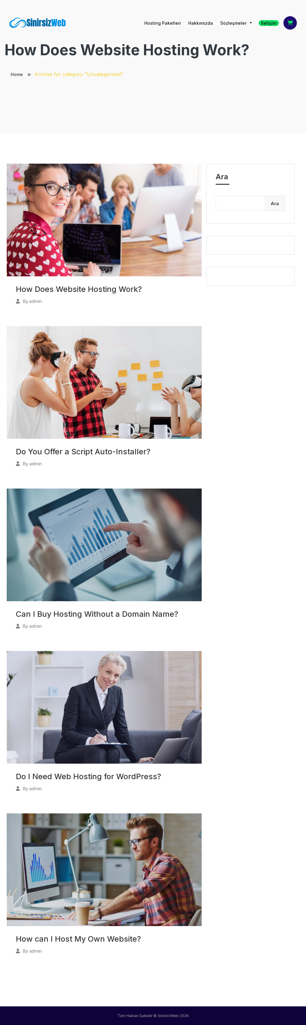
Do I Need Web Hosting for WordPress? (88, 776)
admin (35, 301)
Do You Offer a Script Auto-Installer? (83, 451)
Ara (222, 176)
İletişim (268, 23)
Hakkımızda (200, 23)
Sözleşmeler (233, 23)
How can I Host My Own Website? (78, 938)
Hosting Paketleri (162, 23)
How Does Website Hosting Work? (79, 289)
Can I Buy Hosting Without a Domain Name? (97, 614)
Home (17, 74)
